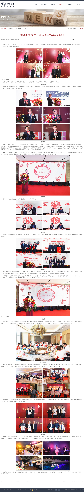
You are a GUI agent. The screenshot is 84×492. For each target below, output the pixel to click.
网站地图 (50, 489)
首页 (36, 4)
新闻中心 (75, 28)
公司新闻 (81, 28)
